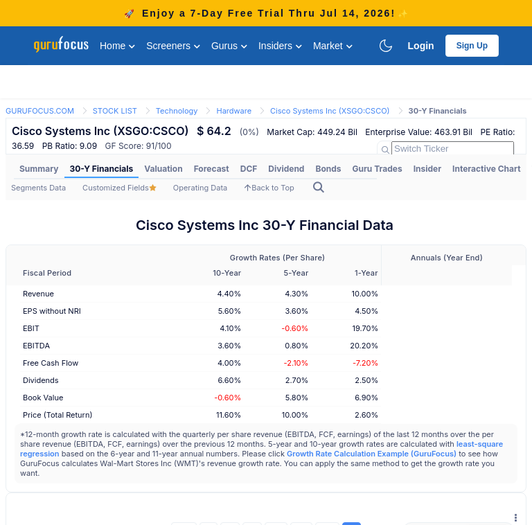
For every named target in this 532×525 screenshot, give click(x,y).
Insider (427, 168)
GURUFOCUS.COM (40, 111)
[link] (40, 110)
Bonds (328, 168)
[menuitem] (39, 169)
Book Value (43, 397)
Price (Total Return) (57, 415)
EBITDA (36, 345)
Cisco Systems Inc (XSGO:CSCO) (330, 111)
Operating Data (200, 188)
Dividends (41, 380)
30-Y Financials (102, 168)
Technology (177, 111)
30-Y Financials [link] (438, 111)
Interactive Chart (486, 168)
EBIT (31, 328)
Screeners (173, 45)
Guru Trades (377, 168)
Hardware (233, 111)
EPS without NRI (52, 311)
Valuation (163, 168)
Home (117, 45)
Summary (39, 168)
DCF (249, 168)
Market (333, 45)
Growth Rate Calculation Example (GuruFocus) (371, 454)
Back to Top (269, 188)
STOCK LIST (115, 111)
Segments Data (38, 188)
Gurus (229, 45)
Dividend (286, 168)
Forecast (211, 168)
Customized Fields (119, 188)
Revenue (38, 294)
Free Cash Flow (50, 363)
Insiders (280, 45)
